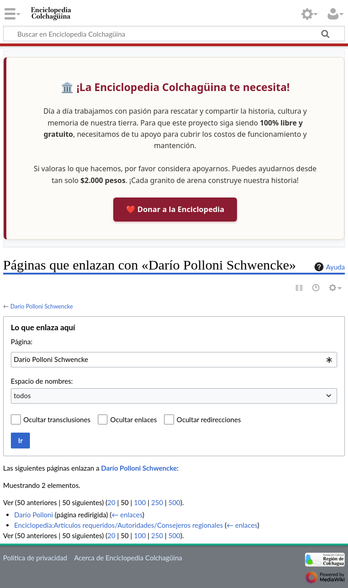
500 (174, 502)
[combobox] (174, 359)
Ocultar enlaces (133, 419)
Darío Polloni (33, 515)
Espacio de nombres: (42, 381)
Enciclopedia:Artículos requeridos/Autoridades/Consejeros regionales (118, 525)
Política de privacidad (35, 558)
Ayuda (328, 266)
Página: (22, 341)
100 (139, 502)
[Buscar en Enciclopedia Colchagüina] (174, 33)
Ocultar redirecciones (209, 419)
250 (157, 502)
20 (111, 502)
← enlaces (126, 515)
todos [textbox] (22, 395)
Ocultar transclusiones (57, 419)
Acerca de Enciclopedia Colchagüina (128, 558)
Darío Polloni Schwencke (41, 306)
